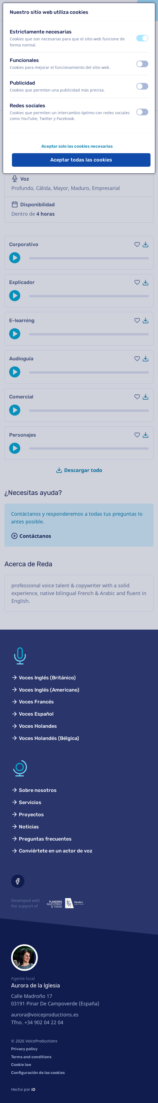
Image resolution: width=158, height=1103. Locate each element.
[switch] (142, 38)
